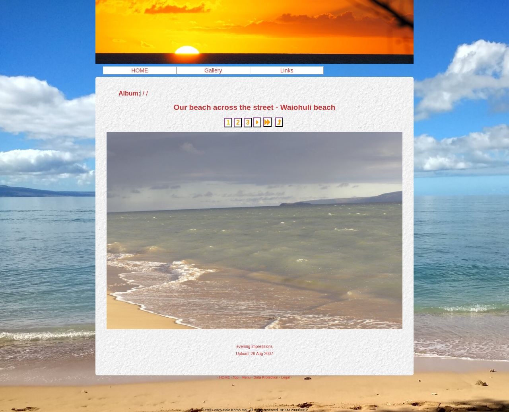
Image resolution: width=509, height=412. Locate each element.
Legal (285, 377)
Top (236, 377)
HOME (139, 70)
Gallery (213, 70)
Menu (246, 377)
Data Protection (265, 377)
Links (286, 70)
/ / (133, 93)
